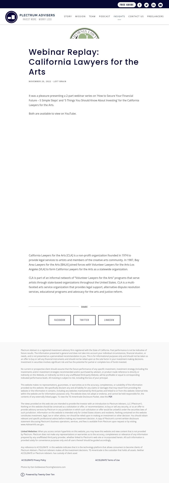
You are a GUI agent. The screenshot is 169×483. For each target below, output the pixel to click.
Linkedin (109, 320)
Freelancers (155, 16)
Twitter (84, 320)
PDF (110, 396)
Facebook (59, 320)
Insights (119, 16)
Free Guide (127, 4)
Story (68, 16)
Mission (80, 16)
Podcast (104, 16)
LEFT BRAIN (60, 81)
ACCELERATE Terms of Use (107, 460)
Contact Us (136, 16)
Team (92, 16)
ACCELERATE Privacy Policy (33, 460)
